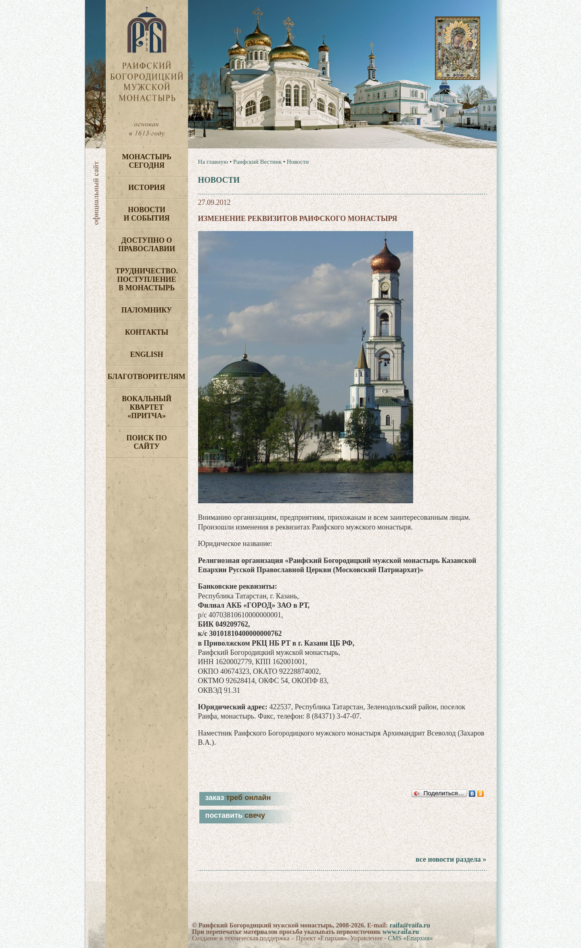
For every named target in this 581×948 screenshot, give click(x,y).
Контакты (146, 332)
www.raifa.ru (400, 931)
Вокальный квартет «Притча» (146, 407)
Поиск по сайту (146, 442)
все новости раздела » (451, 859)
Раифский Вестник (257, 161)
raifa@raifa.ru (409, 925)
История (146, 187)
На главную (213, 161)
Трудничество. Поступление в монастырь (146, 279)
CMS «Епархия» (410, 938)
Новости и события (146, 214)
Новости (298, 161)
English (146, 354)
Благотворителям (147, 377)
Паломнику (146, 310)
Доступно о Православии (146, 244)
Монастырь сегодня (146, 161)
